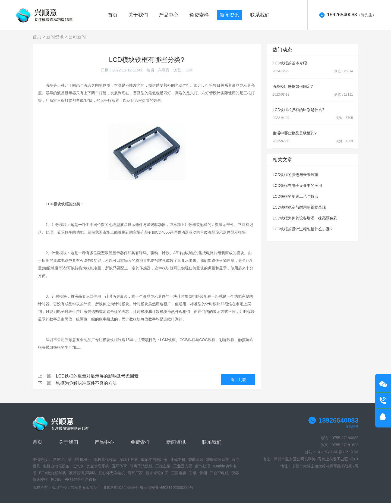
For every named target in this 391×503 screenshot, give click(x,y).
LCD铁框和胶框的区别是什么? (298, 110)
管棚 (203, 473)
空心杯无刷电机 (111, 473)
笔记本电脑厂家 (154, 459)
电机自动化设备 (56, 466)
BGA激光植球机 (52, 473)
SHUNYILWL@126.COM (337, 452)
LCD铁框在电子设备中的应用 (297, 185)
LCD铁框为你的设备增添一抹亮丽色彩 (305, 218)
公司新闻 (77, 36)
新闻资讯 (229, 15)
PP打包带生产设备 (80, 479)
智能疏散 (195, 459)
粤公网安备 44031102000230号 (166, 487)
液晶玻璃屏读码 (82, 473)
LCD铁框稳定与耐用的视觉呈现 (299, 207)
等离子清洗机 (141, 466)
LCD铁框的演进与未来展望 (295, 174)
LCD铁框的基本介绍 (290, 63)
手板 (193, 473)
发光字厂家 (62, 459)
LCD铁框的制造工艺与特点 (295, 196)
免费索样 (199, 15)
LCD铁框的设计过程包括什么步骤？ (303, 229)
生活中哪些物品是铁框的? (295, 133)
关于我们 (138, 15)
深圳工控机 (128, 459)
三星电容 (178, 473)
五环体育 (119, 466)
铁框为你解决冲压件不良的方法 (86, 383)
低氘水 (78, 466)
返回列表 (238, 380)
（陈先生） (347, 15)
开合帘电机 (219, 473)
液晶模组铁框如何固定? (293, 86)
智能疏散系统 (217, 459)
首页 (113, 15)
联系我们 (260, 15)
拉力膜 (56, 479)
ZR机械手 (82, 459)
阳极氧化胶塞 (105, 459)
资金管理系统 (97, 466)
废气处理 (202, 466)
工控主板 (163, 466)
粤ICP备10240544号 (120, 487)
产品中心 (168, 15)
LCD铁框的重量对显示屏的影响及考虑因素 (97, 376)
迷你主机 (177, 459)
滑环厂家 (135, 473)
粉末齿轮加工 (157, 473)
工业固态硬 (182, 466)
